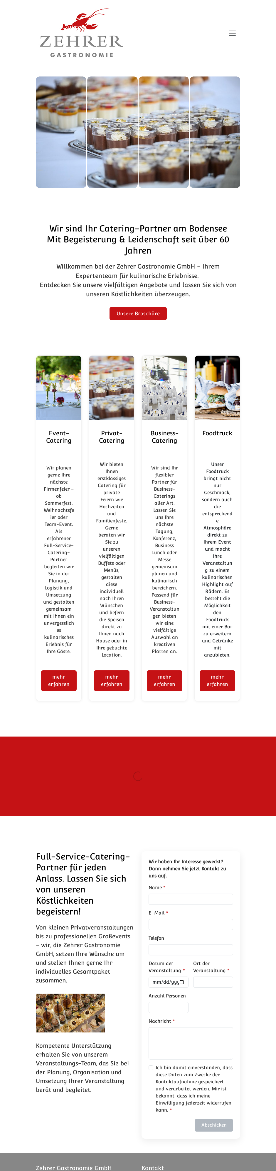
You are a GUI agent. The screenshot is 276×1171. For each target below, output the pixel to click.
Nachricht (160, 1021)
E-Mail (156, 913)
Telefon (156, 938)
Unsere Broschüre (138, 314)
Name (155, 887)
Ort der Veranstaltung (209, 967)
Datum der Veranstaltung (165, 967)
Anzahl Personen (167, 996)
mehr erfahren (59, 680)
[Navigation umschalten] (232, 33)
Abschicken (214, 1125)
